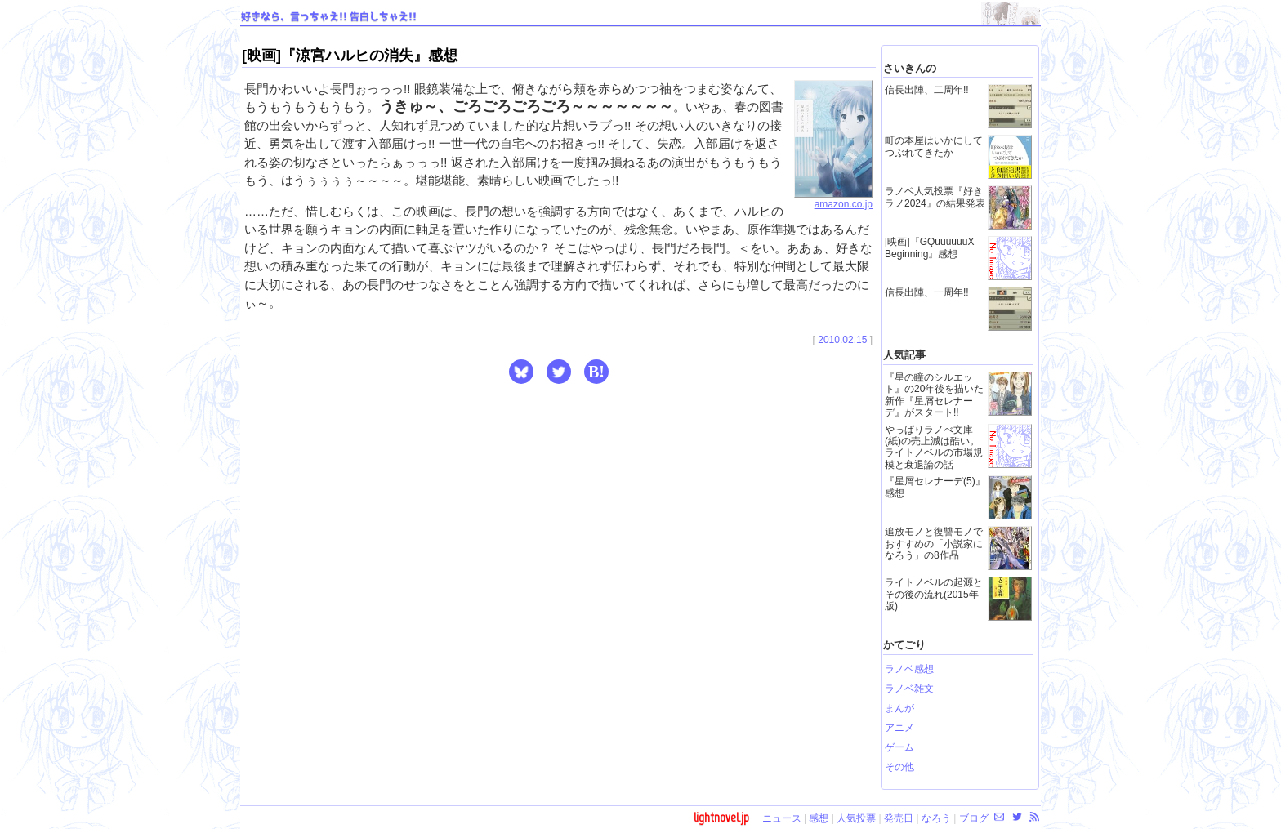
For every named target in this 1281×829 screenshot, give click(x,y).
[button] (521, 371)
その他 (899, 767)
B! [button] (596, 372)
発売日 (898, 818)
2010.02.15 (842, 339)
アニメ (899, 727)
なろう (936, 818)
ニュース (781, 818)
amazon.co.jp (833, 199)
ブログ (974, 818)
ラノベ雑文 (909, 688)
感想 (818, 818)
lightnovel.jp (721, 817)
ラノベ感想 (909, 669)
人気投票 (856, 818)
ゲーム (899, 747)
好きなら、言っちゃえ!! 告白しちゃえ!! (329, 17)
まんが (899, 708)
